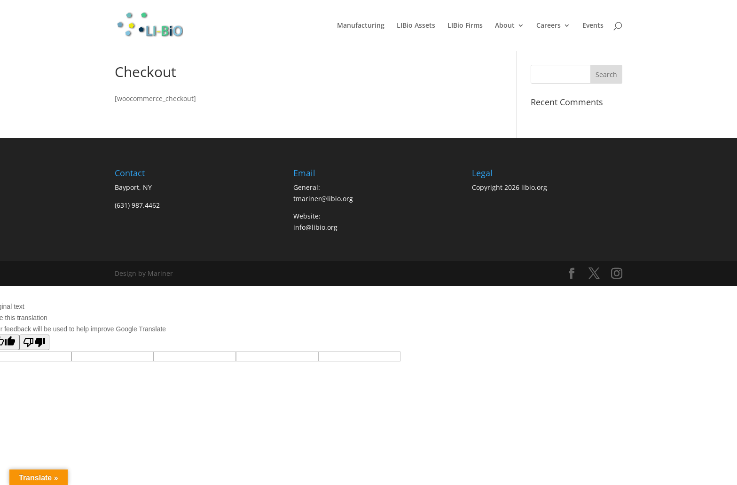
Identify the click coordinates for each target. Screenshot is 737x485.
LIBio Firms (465, 26)
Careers (548, 26)
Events (593, 26)
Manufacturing (360, 26)
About (505, 26)
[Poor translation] (34, 342)
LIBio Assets (416, 26)
